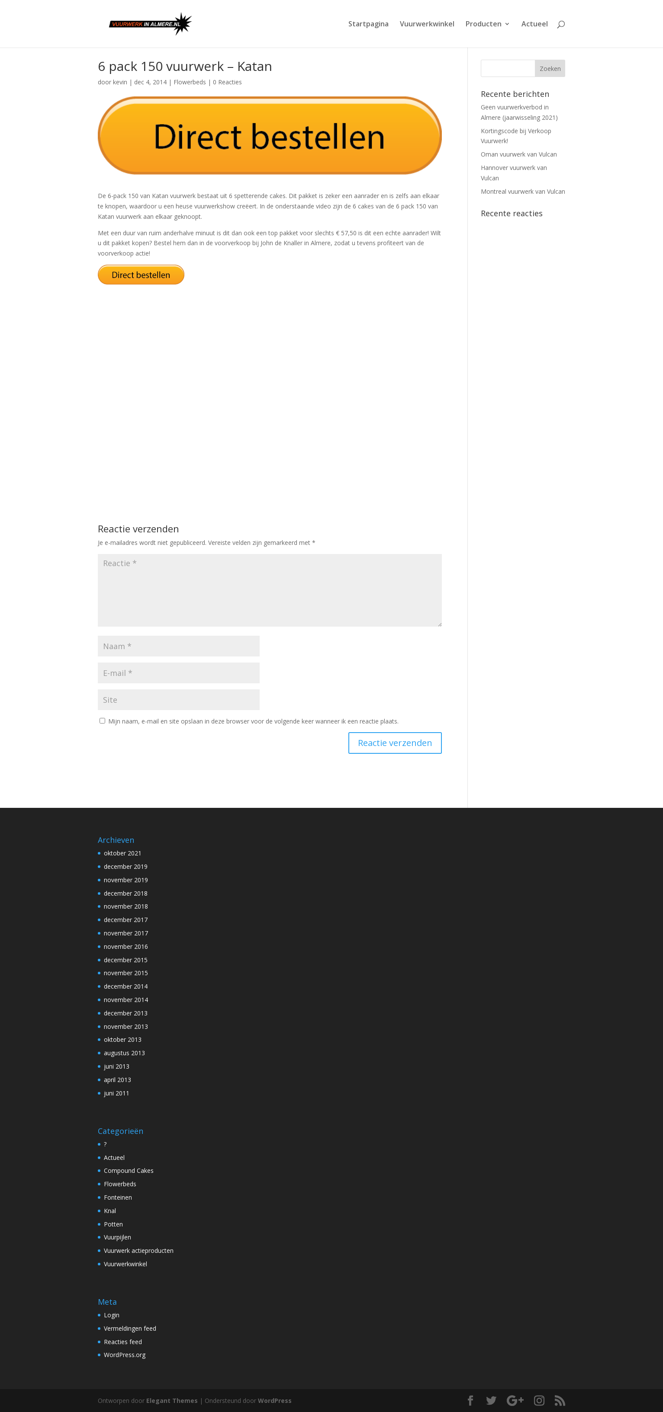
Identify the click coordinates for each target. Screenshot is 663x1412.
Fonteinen (118, 1197)
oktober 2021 (123, 853)
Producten (484, 25)
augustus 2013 (124, 1053)
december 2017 (126, 920)
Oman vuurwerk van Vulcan (519, 154)
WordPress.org (124, 1355)
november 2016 (126, 946)
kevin (120, 82)
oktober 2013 (123, 1039)
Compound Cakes (129, 1170)
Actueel (534, 25)
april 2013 (117, 1080)
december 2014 (126, 986)
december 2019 (126, 866)
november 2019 (126, 880)
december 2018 (126, 893)
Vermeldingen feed (130, 1328)
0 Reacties (227, 82)
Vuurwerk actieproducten (139, 1250)
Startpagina (368, 25)
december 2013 (126, 1013)
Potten (113, 1224)
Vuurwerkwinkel (427, 25)
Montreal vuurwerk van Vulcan (523, 191)
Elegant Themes (172, 1400)
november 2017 (126, 933)
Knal (110, 1211)
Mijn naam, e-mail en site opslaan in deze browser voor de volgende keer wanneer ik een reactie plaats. (253, 721)
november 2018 (126, 906)
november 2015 (126, 973)
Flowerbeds (190, 82)
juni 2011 (116, 1093)
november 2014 (126, 1000)
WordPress (275, 1400)
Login (111, 1315)
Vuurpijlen (117, 1237)
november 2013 (126, 1026)
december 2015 (126, 960)
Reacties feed (123, 1342)
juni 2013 (116, 1066)
